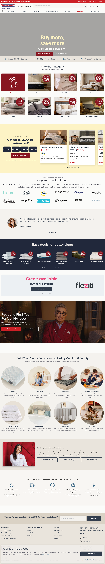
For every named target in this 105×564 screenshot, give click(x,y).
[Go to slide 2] (69, 167)
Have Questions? (82, 1)
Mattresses (11, 11)
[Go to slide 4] (72, 167)
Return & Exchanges (6, 533)
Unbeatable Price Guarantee (9, 538)
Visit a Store (92, 460)
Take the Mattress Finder (11, 329)
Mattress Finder (95, 11)
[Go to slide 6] (75, 167)
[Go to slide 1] (67, 167)
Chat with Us (69, 460)
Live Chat (85, 537)
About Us (29, 530)
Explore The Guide (30, 329)
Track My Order (58, 535)
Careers (29, 535)
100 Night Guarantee (7, 530)
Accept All (91, 553)
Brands (67, 11)
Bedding (36, 11)
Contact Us (57, 533)
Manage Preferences (91, 559)
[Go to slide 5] (74, 167)
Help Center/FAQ (58, 530)
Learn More (41, 289)
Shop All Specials (61, 53)
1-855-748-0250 (87, 543)
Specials (80, 11)
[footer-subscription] (94, 518)
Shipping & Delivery (6, 535)
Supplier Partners (32, 533)
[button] (64, 168)
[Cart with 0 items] (102, 7)
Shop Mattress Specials (20, 155)
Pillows (24, 11)
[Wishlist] (97, 7)
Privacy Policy (46, 554)
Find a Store (57, 538)
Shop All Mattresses (44, 53)
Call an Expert (47, 460)
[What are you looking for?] (85, 6)
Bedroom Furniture (52, 11)
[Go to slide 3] (71, 167)
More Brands (96, 200)
